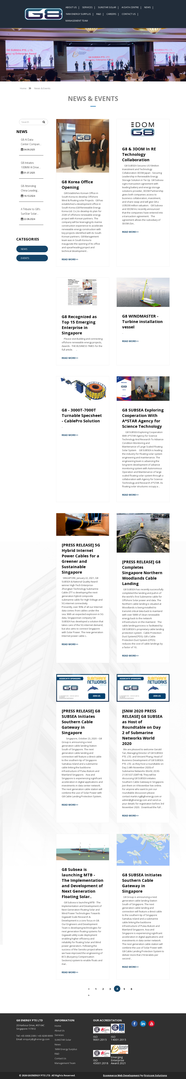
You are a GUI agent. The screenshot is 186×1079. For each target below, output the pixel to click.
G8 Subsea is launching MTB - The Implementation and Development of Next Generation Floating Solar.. (82, 883)
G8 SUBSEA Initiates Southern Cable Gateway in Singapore (142, 883)
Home (23, 88)
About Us (60, 1030)
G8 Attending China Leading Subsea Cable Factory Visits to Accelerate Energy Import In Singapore (31, 188)
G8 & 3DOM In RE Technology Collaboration (139, 154)
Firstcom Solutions (155, 1075)
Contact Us (60, 1058)
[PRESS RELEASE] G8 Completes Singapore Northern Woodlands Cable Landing (142, 572)
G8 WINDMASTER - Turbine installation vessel (142, 321)
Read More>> (70, 259)
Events (25, 258)
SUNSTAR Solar (63, 1039)
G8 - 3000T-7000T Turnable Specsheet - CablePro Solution (82, 415)
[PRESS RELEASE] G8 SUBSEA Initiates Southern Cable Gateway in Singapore (81, 721)
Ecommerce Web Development (121, 1075)
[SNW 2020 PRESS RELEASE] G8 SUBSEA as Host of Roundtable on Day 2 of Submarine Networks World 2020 (142, 727)
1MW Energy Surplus (66, 1049)
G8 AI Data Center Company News (31, 142)
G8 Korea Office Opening (77, 184)
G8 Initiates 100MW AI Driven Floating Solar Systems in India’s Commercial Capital (31, 165)
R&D (57, 1053)
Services (59, 1035)
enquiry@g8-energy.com (36, 1039)
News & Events (42, 88)
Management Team (65, 1063)
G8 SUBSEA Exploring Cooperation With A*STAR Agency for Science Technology (143, 418)
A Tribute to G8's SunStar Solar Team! (30, 211)
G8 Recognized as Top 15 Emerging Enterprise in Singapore (79, 324)
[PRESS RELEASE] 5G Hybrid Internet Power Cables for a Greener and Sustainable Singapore (81, 558)
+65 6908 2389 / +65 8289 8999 (37, 1035)
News (24, 249)
